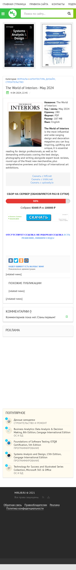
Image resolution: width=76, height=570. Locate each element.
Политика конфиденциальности (25, 508)
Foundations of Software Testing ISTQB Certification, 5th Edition (35, 443)
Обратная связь (13, 505)
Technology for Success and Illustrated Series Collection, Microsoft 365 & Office (38, 468)
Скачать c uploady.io (42, 182)
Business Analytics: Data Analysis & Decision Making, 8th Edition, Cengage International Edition (42, 430)
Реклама (55, 505)
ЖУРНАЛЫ (22, 79)
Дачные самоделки (24, 419)
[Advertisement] (34, 371)
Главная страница (14, 4)
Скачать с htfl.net (42, 176)
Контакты (58, 4)
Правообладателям (35, 505)
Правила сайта (38, 4)
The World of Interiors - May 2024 (30, 88)
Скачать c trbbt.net (42, 179)
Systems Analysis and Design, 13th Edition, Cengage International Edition (37, 455)
